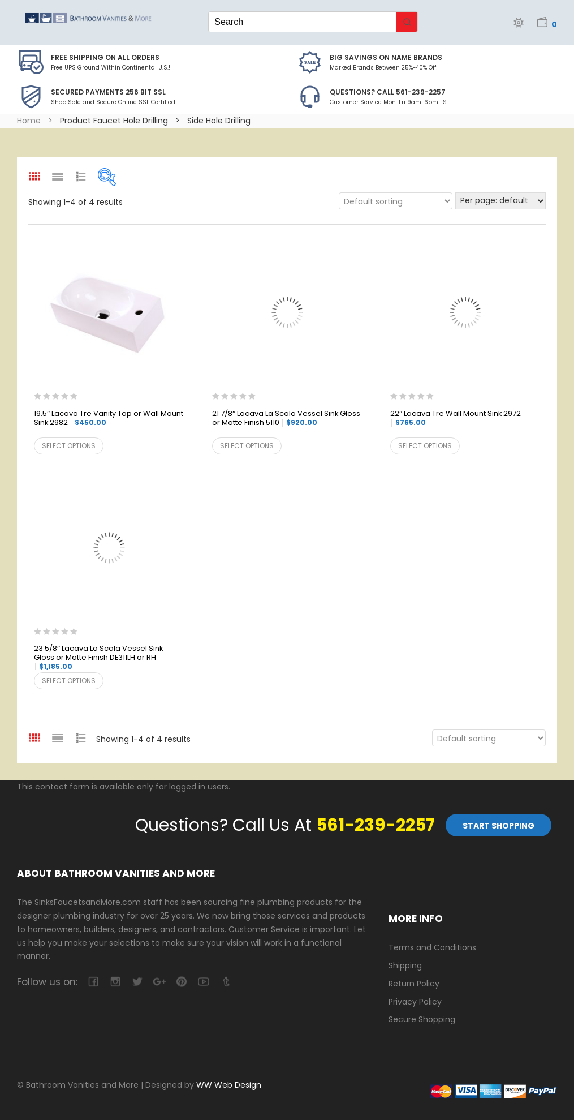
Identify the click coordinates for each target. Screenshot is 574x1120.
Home (29, 120)
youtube (203, 982)
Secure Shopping (422, 1019)
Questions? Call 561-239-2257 (388, 92)
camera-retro (115, 982)
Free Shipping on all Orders (105, 57)
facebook (93, 982)
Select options (69, 445)
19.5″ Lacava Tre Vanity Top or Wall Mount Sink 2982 (108, 418)
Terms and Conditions (432, 947)
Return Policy (414, 983)
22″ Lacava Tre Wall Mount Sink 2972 (455, 418)
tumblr (225, 982)
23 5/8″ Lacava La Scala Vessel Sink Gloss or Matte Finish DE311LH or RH (98, 657)
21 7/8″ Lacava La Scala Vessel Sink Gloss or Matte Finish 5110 (286, 418)
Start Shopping (498, 825)
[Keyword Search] (302, 22)
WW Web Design (228, 1085)
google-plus (159, 982)
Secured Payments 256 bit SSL (108, 92)
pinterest (181, 982)
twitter (137, 982)
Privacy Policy (415, 1001)
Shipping (405, 965)
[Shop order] (395, 200)
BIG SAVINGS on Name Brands (386, 57)
